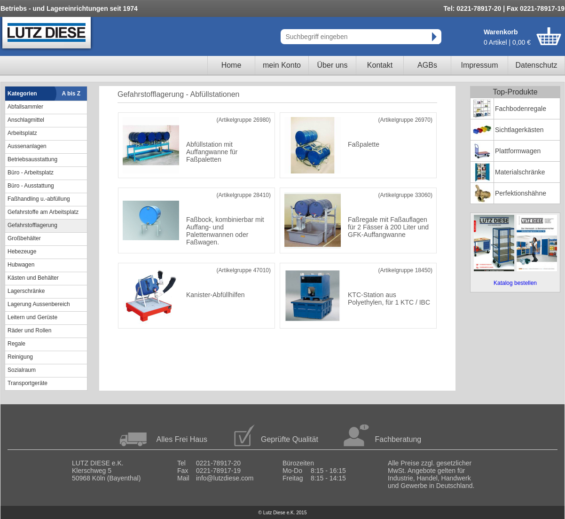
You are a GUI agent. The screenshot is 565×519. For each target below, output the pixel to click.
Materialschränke (520, 172)
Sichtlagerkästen (519, 130)
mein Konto (282, 65)
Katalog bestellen (515, 283)
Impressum (479, 65)
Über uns (332, 65)
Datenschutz (536, 65)
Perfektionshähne (520, 193)
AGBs (427, 65)
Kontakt (379, 65)
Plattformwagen (518, 151)
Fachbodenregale (520, 108)
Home (231, 65)
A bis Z (71, 93)
